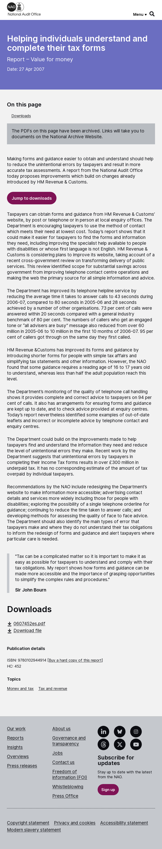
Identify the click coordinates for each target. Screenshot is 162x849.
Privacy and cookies (75, 823)
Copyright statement (28, 823)
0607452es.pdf (26, 623)
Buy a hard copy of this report (75, 660)
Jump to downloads (32, 198)
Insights (15, 747)
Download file (24, 630)
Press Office (65, 796)
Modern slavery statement (34, 830)
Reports (15, 738)
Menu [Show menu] (138, 14)
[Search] (152, 14)
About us (61, 728)
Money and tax (20, 688)
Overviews (18, 756)
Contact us (63, 762)
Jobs (57, 753)
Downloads (21, 115)
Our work (16, 728)
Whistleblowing (67, 786)
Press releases (22, 766)
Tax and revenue (52, 688)
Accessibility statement (124, 823)
